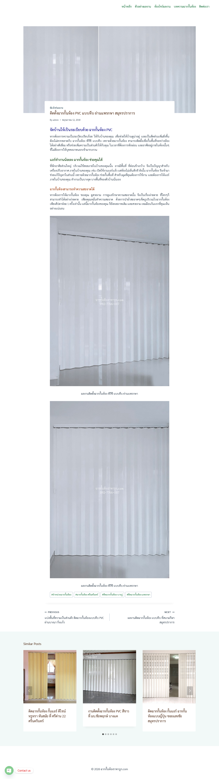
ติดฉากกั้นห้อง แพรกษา (138, 594)
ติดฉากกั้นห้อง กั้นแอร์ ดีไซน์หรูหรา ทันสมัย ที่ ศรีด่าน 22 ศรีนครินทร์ (47, 716)
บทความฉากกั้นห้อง (185, 6)
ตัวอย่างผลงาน (143, 6)
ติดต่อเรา (204, 6)
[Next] (190, 690)
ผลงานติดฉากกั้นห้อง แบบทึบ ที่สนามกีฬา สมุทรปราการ (143, 617)
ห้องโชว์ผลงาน (162, 6)
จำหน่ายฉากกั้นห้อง (61, 594)
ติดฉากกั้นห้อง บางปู (112, 594)
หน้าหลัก (127, 6)
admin (56, 119)
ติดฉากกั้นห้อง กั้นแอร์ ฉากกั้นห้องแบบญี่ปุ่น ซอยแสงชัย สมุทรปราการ (167, 716)
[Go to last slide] (29, 690)
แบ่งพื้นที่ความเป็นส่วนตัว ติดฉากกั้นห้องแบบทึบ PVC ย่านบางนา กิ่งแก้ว (76, 617)
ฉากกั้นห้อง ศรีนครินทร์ (86, 594)
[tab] (103, 734)
